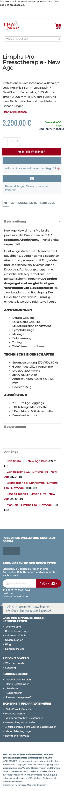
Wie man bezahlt (15, 663)
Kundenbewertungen (17, 631)
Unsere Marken (14, 639)
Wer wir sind (13, 626)
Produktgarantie (15, 713)
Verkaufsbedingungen (19, 731)
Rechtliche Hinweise (17, 735)
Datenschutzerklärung (16, 596)
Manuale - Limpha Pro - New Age (29, 505)
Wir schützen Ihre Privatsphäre (24, 718)
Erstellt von (9, 785)
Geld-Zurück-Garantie (18, 709)
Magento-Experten (36, 785)
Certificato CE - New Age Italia (27, 461)
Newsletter (12, 688)
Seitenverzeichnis (15, 635)
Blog (8, 644)
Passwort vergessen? (18, 697)
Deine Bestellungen (17, 684)
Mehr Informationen (15, 111)
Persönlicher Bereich (18, 679)
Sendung (10, 667)
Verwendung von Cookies (20, 722)
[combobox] (32, 39)
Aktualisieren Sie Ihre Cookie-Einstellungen (30, 726)
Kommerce (20, 785)
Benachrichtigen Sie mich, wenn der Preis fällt (26, 188)
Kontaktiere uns (14, 648)
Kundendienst (14, 692)
